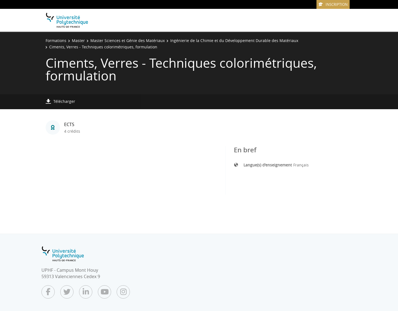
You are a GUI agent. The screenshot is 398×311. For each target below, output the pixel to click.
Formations (56, 40)
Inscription (333, 4)
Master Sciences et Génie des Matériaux (127, 40)
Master (78, 40)
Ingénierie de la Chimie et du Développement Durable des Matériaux (234, 40)
